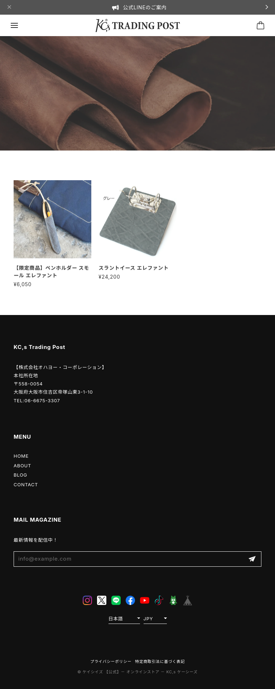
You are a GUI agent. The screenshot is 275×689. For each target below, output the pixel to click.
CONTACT (26, 484)
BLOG (20, 475)
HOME (21, 456)
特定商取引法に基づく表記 (160, 661)
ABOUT (22, 465)
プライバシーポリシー (110, 661)
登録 (252, 559)
